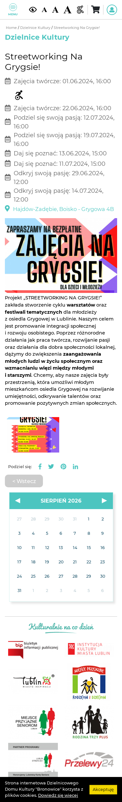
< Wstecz (24, 481)
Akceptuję (103, 789)
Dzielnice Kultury (35, 28)
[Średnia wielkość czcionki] (55, 10)
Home (12, 28)
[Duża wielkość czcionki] (67, 10)
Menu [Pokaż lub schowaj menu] (13, 9)
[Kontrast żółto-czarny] (33, 9)
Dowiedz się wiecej (58, 795)
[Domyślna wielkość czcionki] (44, 9)
